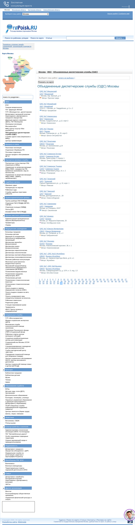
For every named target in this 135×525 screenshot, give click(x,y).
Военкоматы (9, 463)
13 (75, 279)
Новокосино (48, 119)
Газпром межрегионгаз (13, 107)
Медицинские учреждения (16, 229)
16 (86, 279)
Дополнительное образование (16, 395)
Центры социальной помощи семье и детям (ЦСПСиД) (18, 365)
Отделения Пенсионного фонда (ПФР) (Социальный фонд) (17, 331)
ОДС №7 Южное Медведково (51, 229)
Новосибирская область (51, 10)
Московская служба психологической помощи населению (14, 326)
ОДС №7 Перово (46, 129)
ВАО (41, 119)
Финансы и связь (12, 144)
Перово (47, 131)
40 (83, 281)
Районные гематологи (13, 300)
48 (112, 281)
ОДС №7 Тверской (47, 191)
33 (58, 281)
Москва (42, 72)
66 (86, 283)
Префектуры (10, 223)
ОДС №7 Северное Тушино (51, 166)
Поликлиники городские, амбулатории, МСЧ (14, 274)
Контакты (91, 520)
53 (40, 283)
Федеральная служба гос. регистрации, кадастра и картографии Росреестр (14, 454)
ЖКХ (49, 72)
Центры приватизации (13, 140)
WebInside (22, 522)
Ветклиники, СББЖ (12, 421)
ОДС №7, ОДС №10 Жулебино (52, 254)
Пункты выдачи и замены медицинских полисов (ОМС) (16, 289)
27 (126, 279)
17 (89, 279)
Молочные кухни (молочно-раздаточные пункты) (15, 262)
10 (64, 279)
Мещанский (48, 94)
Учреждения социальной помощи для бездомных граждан (17, 355)
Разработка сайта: (9, 522)
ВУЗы (7, 389)
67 (90, 283)
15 (82, 279)
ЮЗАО (42, 156)
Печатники (50, 144)
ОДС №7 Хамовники (48, 204)
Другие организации (13, 488)
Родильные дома (11, 302)
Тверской (47, 194)
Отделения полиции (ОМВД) (15, 207)
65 (83, 283)
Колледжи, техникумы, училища (17, 397)
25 (118, 279)
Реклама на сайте (104, 520)
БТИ (6, 105)
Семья (8, 474)
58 (58, 283)
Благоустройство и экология (16, 427)
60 (64, 283)
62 (72, 283)
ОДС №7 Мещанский (48, 91)
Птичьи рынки (10, 423)
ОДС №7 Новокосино (48, 116)
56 (50, 283)
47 (108, 281)
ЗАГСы (8, 484)
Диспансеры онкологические (15, 252)
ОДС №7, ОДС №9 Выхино (51, 266)
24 (115, 279)
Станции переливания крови (15, 305)
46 (105, 281)
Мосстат (8, 491)
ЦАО (41, 94)
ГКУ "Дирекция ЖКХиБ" (13, 109)
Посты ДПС (9, 209)
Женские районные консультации (17, 259)
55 (47, 283)
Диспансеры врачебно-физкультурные (13, 243)
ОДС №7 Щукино (46, 216)
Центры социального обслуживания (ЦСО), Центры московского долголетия (18, 360)
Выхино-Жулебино (53, 256)
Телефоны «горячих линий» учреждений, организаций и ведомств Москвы (17, 46)
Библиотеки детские (12, 375)
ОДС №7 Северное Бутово (50, 154)
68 (93, 283)
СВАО (42, 231)
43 (94, 281)
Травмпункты (10, 307)
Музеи (7, 377)
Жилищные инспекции (13, 124)
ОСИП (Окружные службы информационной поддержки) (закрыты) (16, 407)
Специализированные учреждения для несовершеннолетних (18, 347)
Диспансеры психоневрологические (18, 257)
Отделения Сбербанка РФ (15, 150)
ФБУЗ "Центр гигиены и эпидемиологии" (13, 310)
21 (104, 279)
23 (111, 279)
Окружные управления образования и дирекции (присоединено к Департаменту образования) (18, 401)
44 (97, 281)
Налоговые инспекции (13, 147)
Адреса (62, 520)
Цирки (7, 382)
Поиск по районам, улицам (16, 38)
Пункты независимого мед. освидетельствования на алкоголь (17, 297)
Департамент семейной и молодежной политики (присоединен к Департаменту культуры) (16, 479)
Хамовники (48, 206)
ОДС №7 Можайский (48, 104)
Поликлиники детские (13, 278)
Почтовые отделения (13, 152)
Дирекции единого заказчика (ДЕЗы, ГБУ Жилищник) (15, 121)
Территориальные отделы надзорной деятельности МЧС (16, 469)
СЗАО (42, 169)
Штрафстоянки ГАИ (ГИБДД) (15, 211)
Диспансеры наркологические (16, 250)
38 (76, 281)
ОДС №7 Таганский (47, 179)
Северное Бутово (52, 156)
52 (126, 281)
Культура (9, 370)
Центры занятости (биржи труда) (17, 411)
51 (123, 281)
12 (71, 279)
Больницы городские (12, 232)
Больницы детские (12, 234)
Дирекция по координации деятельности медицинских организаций (15, 238)
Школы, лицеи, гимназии (14, 414)
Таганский (48, 181)
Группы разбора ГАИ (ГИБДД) (16, 201)
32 (54, 281)
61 (68, 283)
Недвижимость (11, 446)
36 (69, 281)
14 (78, 279)
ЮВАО (42, 144)
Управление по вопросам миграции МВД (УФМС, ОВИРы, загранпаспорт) (18, 176)
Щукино (48, 219)
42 (90, 281)
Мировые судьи (11, 185)
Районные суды (11, 190)
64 (79, 283)
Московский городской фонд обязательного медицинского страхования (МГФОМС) (16, 267)
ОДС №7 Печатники (48, 141)
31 (50, 281)
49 (116, 281)
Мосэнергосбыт (11, 126)
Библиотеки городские (13, 373)
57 (54, 283)
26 (122, 279)
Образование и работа (14, 386)
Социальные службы (13, 315)
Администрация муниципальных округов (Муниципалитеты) (17, 219)
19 (97, 279)
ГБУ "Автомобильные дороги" (16, 434)
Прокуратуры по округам (14, 187)
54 (43, 283)
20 (100, 279)
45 (101, 281)
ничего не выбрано (66, 78)
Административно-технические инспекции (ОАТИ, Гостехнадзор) (17, 431)
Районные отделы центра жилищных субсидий (14, 335)
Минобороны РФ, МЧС (14, 460)
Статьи (49, 38)
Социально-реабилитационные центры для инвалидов (16, 339)
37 (72, 281)
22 (107, 279)
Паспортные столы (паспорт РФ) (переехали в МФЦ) (17, 164)
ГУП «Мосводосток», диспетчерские (18, 112)
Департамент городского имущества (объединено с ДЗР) (17, 450)
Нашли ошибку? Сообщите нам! (118, 13)
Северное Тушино (52, 169)
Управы (8, 225)
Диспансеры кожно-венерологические (12, 247)
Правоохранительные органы (17, 198)
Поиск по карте (37, 38)
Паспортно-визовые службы (16, 160)
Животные (9, 417)
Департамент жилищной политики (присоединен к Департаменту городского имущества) (17, 116)
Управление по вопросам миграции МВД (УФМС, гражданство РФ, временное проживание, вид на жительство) (18, 169)
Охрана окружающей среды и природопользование (16, 441)
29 (43, 281)
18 (93, 279)
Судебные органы (12, 182)
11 (68, 279)
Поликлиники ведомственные (16, 271)
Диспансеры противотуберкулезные (18, 255)
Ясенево (49, 244)
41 (87, 281)
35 (65, 281)
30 (47, 281)
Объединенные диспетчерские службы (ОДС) (75, 72)
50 (119, 281)
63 (75, 283)
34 (61, 281)
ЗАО (41, 106)
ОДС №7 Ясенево (47, 241)
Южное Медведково (53, 231)
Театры (8, 380)
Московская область (19, 10)
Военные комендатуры (13, 466)
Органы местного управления (17, 215)
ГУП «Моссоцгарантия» (14, 318)
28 (40, 281)
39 (79, 281)
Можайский (48, 106)
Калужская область (34, 10)
